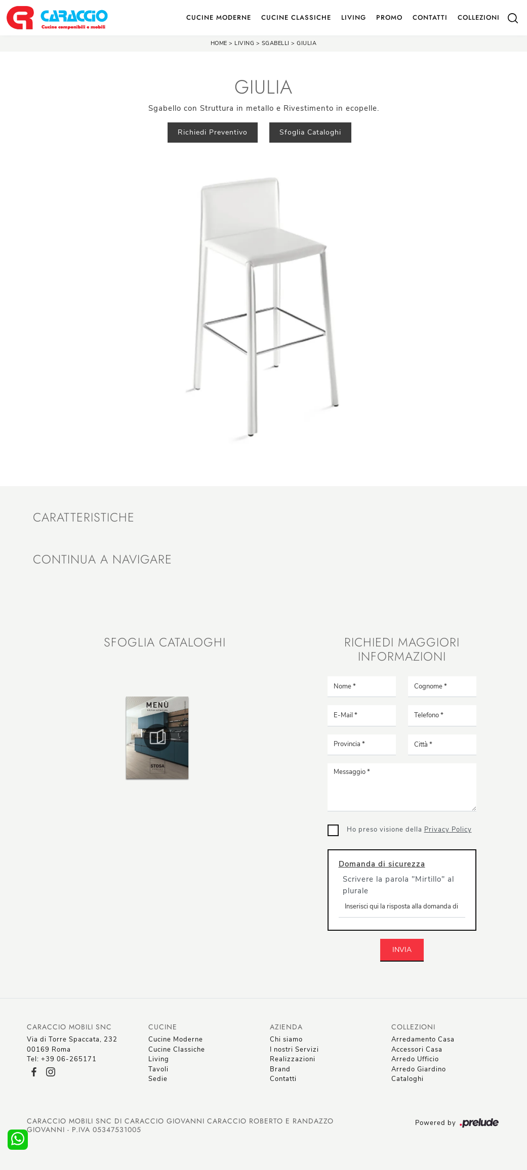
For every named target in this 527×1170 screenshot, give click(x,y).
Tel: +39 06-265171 (62, 1059)
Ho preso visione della (409, 829)
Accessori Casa (416, 1049)
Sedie (158, 1079)
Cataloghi (407, 1079)
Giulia (306, 43)
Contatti (430, 17)
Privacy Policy (448, 829)
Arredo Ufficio (415, 1059)
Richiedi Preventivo (213, 132)
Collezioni (479, 17)
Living (353, 17)
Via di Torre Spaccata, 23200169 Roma (72, 1044)
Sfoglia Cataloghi (310, 132)
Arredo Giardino (418, 1069)
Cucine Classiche (296, 17)
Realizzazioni (292, 1059)
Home (219, 43)
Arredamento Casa (423, 1039)
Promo (389, 17)
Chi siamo (286, 1039)
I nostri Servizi (294, 1049)
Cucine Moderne (218, 17)
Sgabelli (277, 43)
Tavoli (158, 1069)
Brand (280, 1069)
